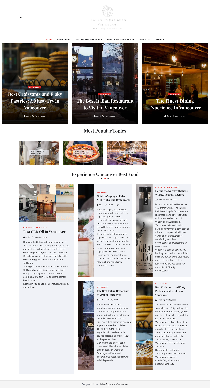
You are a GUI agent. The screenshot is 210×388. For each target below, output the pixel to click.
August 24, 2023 (39, 237)
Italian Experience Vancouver (114, 384)
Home (49, 39)
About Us (144, 39)
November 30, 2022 (114, 205)
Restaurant (63, 39)
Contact (159, 39)
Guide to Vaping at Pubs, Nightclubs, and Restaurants (113, 198)
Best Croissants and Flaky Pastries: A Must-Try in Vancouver (35, 100)
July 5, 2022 (179, 116)
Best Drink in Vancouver (120, 39)
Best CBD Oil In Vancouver (44, 231)
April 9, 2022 (38, 116)
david (27, 116)
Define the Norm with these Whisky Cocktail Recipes (171, 192)
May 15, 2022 (108, 116)
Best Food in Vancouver (89, 39)
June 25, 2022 (170, 200)
